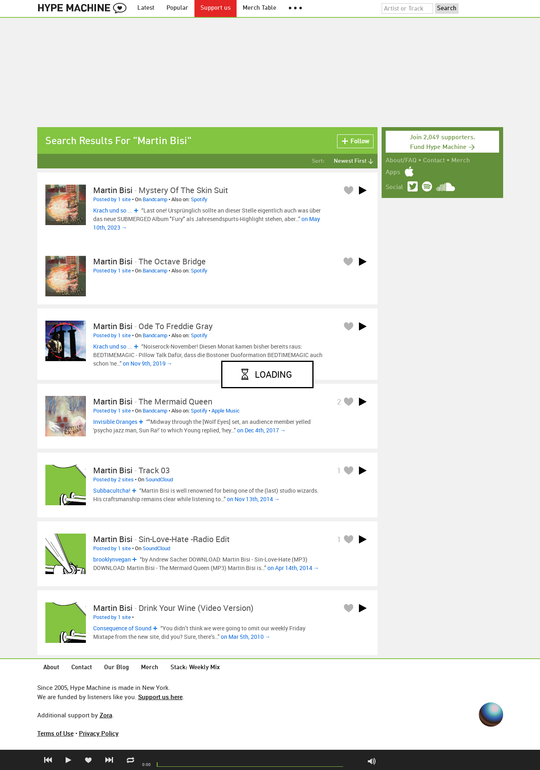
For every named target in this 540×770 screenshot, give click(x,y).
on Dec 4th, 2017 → (261, 430)
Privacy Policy (99, 733)
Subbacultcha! (111, 490)
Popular (177, 8)
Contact (434, 160)
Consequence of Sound (122, 628)
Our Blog (116, 668)
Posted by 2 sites (113, 479)
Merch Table (259, 8)
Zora (106, 715)
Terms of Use (55, 733)
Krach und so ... (112, 210)
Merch (460, 160)
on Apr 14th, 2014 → (293, 568)
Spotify (199, 199)
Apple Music (225, 410)
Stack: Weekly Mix (195, 668)
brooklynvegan (112, 559)
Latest (145, 8)
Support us (216, 8)
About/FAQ (401, 160)
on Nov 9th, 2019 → (148, 363)
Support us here (160, 697)
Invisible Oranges (115, 421)
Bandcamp (155, 199)
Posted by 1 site (112, 199)
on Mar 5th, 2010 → (246, 636)
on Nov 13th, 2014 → (253, 499)
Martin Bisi (112, 190)
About (51, 668)
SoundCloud (159, 479)
